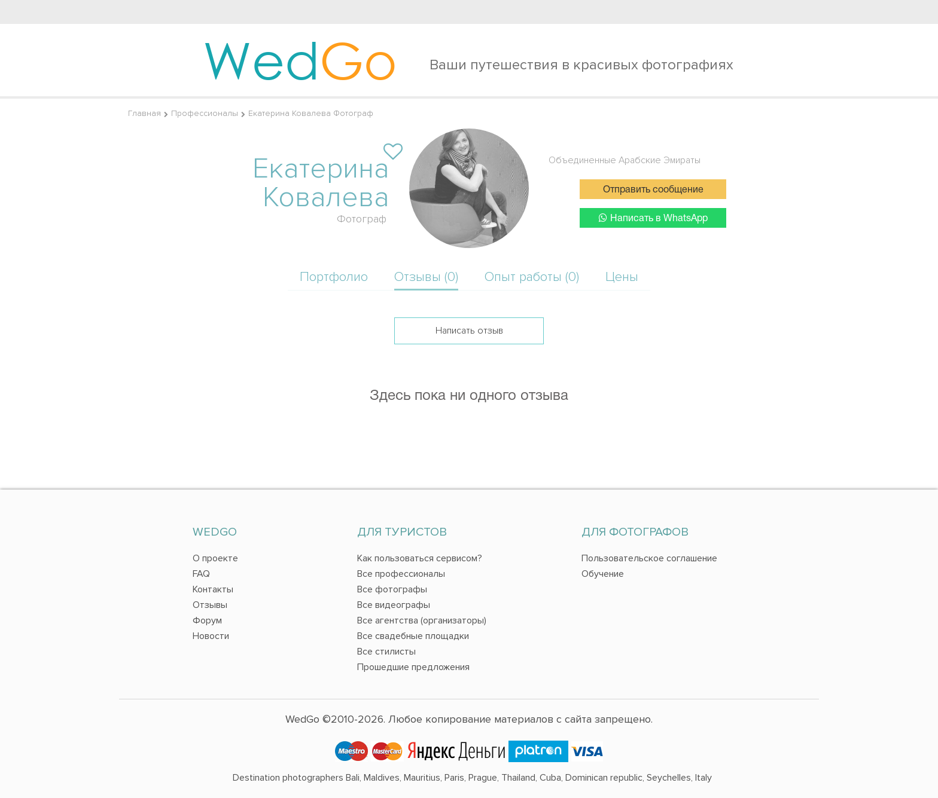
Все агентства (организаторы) (421, 620)
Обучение (602, 574)
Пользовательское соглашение (649, 558)
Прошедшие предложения (413, 667)
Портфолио (334, 277)
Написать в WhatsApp (653, 218)
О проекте (215, 558)
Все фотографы (392, 589)
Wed (300, 60)
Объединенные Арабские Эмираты (625, 160)
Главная (144, 113)
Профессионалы (204, 113)
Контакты (213, 589)
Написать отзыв (469, 331)
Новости (211, 636)
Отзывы (210, 605)
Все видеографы (393, 605)
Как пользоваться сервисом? (419, 558)
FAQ (201, 574)
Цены (621, 277)
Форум (207, 620)
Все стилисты (386, 652)
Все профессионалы (401, 574)
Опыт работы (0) (532, 277)
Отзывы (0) (426, 277)
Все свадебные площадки (413, 636)
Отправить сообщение (653, 190)
